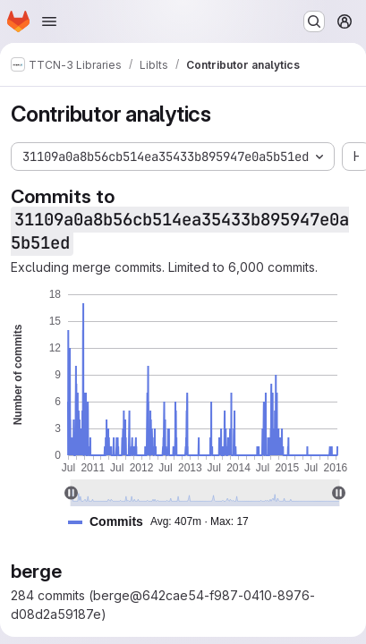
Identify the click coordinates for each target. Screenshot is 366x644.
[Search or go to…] (314, 21)
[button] (165, 522)
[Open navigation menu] (49, 21)
